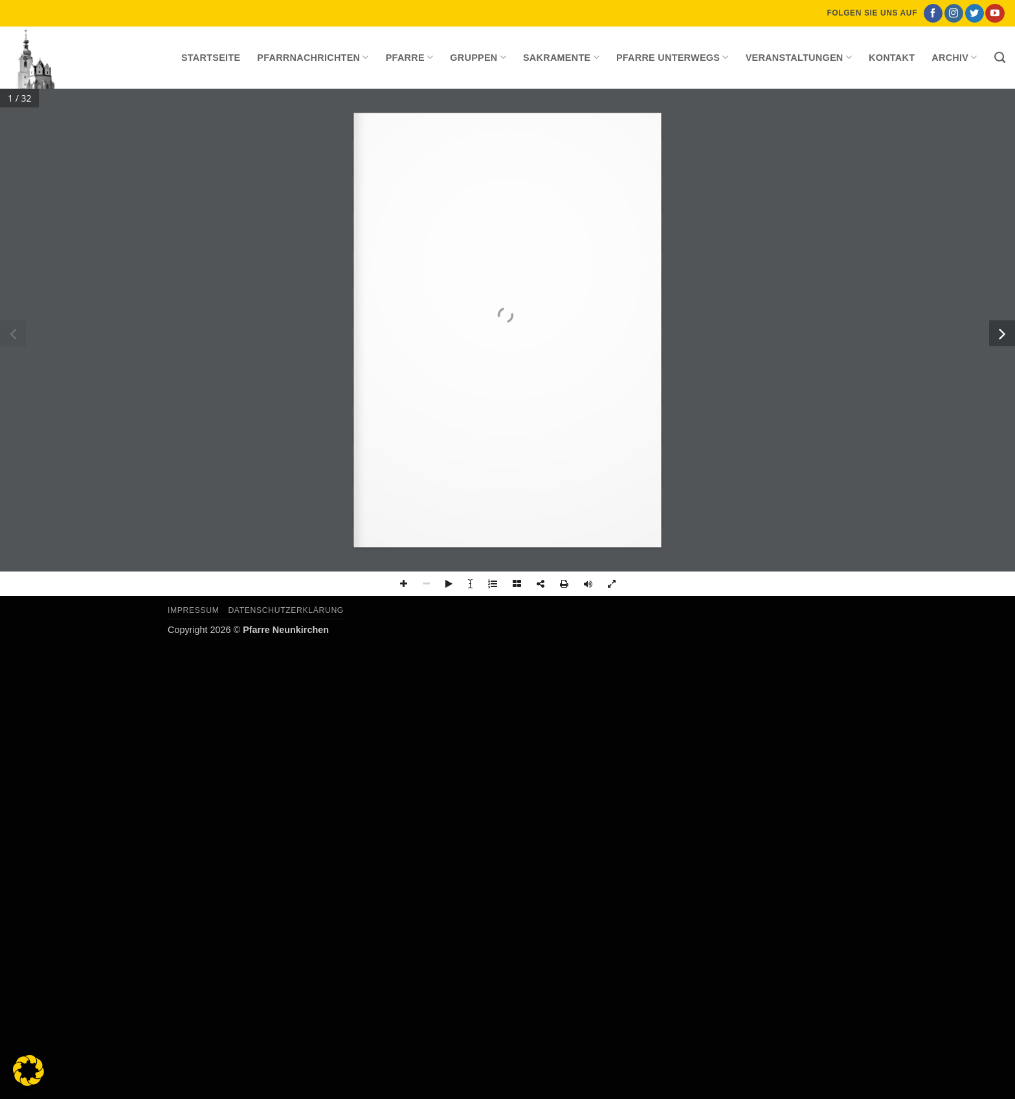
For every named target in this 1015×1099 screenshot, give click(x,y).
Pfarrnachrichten (312, 57)
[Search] (999, 58)
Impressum (193, 610)
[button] (28, 1070)
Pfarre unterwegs (672, 57)
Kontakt (892, 57)
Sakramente (561, 57)
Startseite (210, 57)
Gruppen (478, 57)
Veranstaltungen (799, 57)
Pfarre (410, 57)
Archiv (954, 57)
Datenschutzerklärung (286, 610)
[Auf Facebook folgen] (933, 13)
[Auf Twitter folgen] (974, 13)
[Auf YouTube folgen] (994, 13)
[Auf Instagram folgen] (953, 13)
